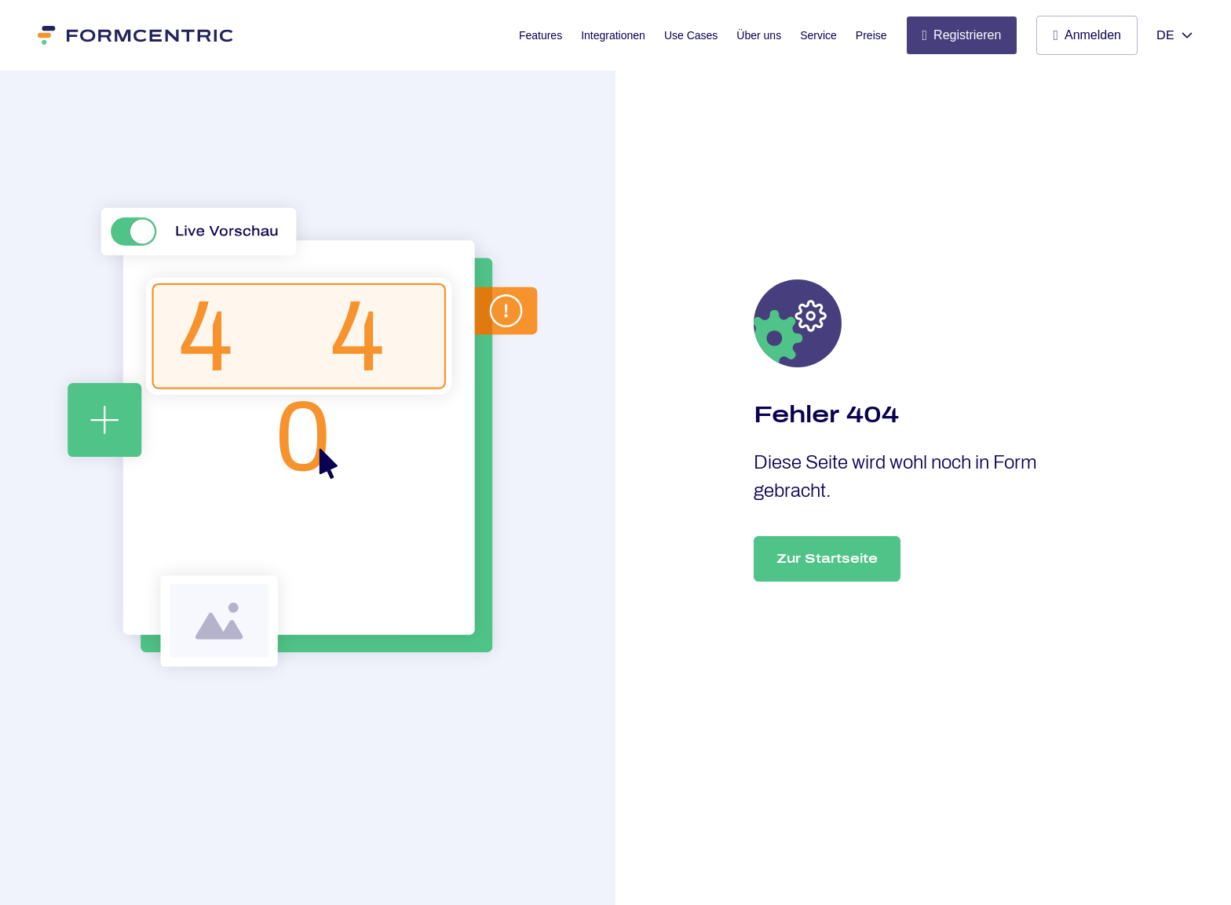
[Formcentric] (136, 35)
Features (540, 35)
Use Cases (691, 35)
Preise (871, 35)
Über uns (758, 35)
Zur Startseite (827, 558)
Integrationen (613, 35)
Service (818, 35)
